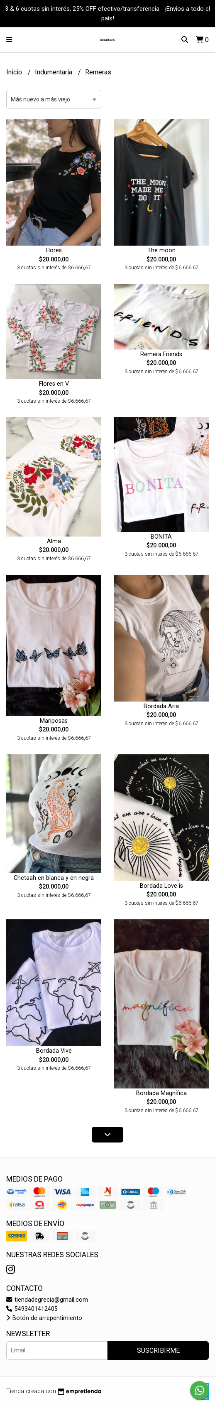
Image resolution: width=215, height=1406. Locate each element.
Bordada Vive (54, 1050)
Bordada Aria (161, 706)
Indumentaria (54, 72)
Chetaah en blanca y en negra (54, 878)
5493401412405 (32, 1308)
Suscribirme (158, 1350)
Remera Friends (161, 354)
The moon (161, 250)
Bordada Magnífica (161, 1093)
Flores (54, 250)
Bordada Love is (161, 885)
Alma (54, 541)
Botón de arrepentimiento (44, 1318)
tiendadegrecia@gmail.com (47, 1299)
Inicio (15, 72)
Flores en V (54, 383)
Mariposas (54, 720)
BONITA (161, 536)
